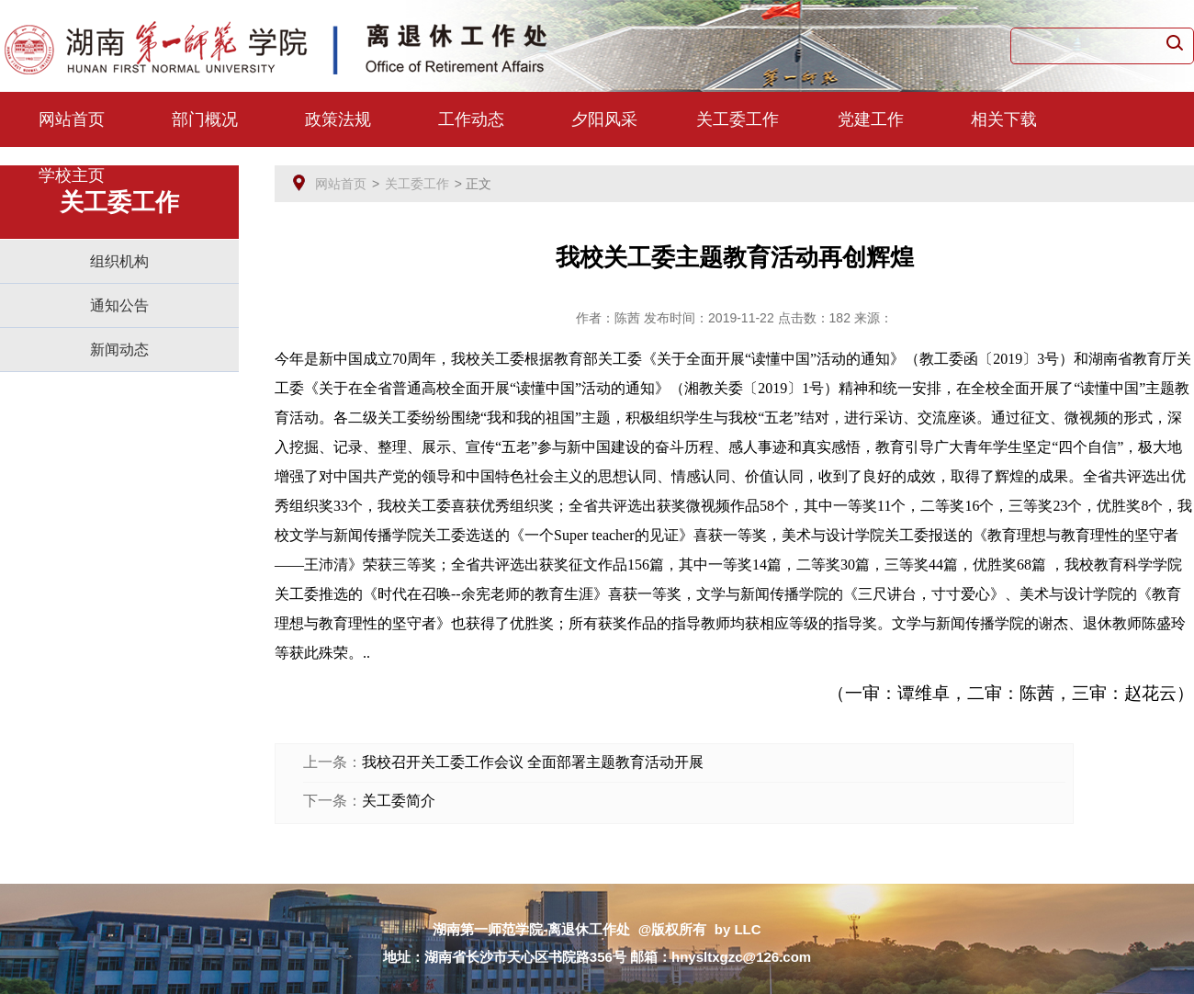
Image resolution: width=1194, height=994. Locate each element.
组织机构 (119, 261)
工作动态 (471, 119)
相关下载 (1004, 119)
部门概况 (205, 119)
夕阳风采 (604, 119)
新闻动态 (119, 349)
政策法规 (338, 119)
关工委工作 (737, 119)
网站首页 (72, 119)
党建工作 (871, 119)
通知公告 (119, 305)
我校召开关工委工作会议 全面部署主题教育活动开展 (533, 762)
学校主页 (72, 175)
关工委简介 (398, 800)
